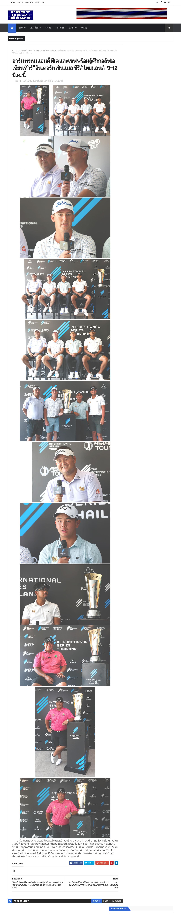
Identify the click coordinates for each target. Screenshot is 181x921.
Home (13, 2)
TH (55, 50)
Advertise (39, 2)
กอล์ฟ (21, 50)
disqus (100, 902)
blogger (90, 902)
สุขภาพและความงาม (131, 445)
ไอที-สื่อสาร (35, 27)
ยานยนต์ (125, 428)
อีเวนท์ (48, 27)
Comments (160, 466)
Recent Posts (134, 466)
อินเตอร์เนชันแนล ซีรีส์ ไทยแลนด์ (41, 50)
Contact (29, 2)
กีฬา (25, 50)
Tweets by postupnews (133, 266)
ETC (125, 480)
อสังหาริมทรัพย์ (128, 425)
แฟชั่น (124, 448)
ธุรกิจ (21, 27)
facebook (110, 902)
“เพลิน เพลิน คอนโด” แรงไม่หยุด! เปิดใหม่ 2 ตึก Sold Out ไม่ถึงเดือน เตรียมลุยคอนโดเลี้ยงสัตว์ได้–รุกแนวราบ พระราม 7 (153, 281)
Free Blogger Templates (41, 917)
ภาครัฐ (84, 27)
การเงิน (125, 438)
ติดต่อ (124, 458)
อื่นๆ (124, 455)
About (20, 2)
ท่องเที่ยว (60, 27)
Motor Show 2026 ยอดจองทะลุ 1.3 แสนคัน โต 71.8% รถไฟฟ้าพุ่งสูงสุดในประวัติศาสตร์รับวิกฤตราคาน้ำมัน (153, 304)
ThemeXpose (23, 917)
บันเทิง (72, 27)
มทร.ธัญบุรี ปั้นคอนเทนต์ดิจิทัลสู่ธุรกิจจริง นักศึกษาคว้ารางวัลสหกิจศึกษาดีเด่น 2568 (152, 291)
